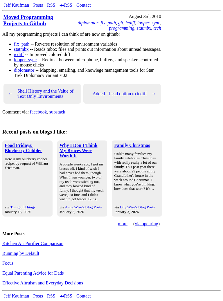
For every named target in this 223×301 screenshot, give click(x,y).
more (122, 223)
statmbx (144, 28)
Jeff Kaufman (16, 5)
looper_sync (148, 22)
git (120, 22)
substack (57, 111)
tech (157, 28)
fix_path (108, 22)
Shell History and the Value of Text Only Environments (40, 94)
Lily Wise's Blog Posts (137, 207)
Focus (7, 263)
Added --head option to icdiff (124, 93)
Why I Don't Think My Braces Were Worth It (79, 150)
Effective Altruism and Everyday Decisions (42, 282)
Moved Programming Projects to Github (28, 20)
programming (121, 28)
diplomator (88, 22)
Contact (83, 5)
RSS (51, 5)
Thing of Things (22, 207)
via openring (146, 223)
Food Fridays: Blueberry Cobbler (23, 148)
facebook (38, 111)
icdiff (130, 22)
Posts (38, 5)
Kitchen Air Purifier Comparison (32, 243)
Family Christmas (132, 145)
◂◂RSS (66, 5)
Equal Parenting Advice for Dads (33, 273)
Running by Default (20, 253)
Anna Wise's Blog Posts (83, 207)
